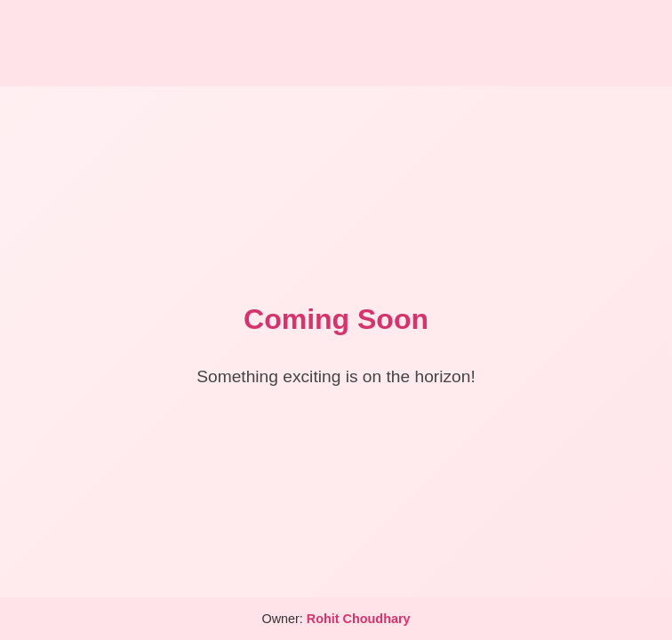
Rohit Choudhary (359, 619)
